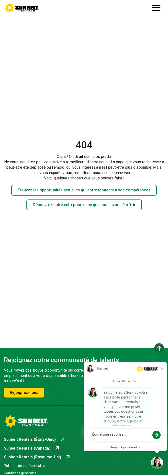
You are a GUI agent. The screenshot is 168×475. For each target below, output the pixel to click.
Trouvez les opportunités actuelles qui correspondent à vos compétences (84, 190)
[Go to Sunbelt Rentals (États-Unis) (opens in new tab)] (35, 439)
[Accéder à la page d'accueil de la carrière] (21, 8)
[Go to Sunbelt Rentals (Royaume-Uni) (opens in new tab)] (37, 457)
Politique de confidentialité (24, 466)
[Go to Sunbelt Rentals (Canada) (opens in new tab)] (32, 448)
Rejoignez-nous (24, 392)
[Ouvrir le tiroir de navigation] (156, 7)
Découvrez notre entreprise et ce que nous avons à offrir (84, 204)
